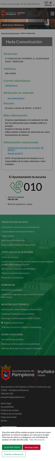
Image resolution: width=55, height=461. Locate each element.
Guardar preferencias (13, 454)
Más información (37, 439)
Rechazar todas (31, 447)
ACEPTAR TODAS (12, 447)
